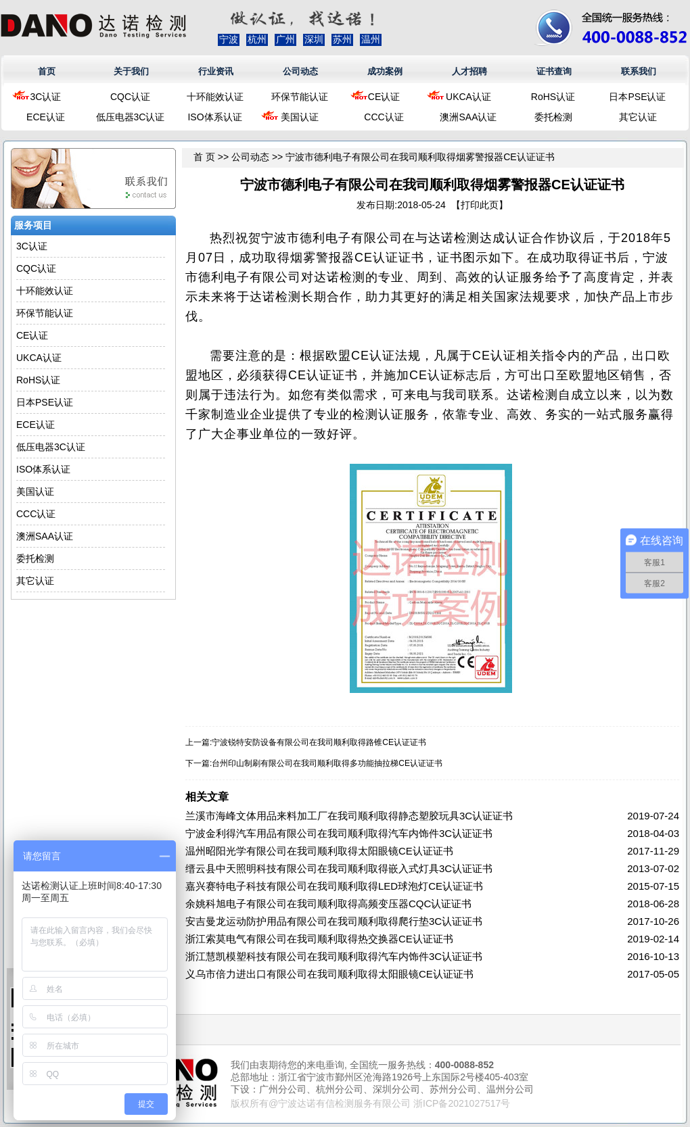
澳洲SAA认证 (468, 117)
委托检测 (553, 117)
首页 (46, 71)
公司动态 (300, 71)
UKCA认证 (468, 96)
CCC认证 (383, 117)
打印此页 (480, 204)
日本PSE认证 (637, 96)
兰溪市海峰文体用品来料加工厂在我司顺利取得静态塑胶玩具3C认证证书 (349, 815)
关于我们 (131, 71)
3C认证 (46, 96)
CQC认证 (130, 96)
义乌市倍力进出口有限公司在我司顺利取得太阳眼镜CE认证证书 (329, 974)
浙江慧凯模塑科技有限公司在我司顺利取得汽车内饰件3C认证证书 (333, 956)
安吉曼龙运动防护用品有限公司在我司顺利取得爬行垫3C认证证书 (333, 921)
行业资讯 (215, 71)
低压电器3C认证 (130, 117)
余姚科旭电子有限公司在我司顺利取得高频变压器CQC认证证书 (328, 903)
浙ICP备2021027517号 (461, 1103)
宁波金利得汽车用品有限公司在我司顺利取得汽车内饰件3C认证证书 (338, 833)
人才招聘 (469, 71)
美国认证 (300, 117)
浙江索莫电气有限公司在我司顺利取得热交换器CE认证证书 (319, 938)
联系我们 (638, 71)
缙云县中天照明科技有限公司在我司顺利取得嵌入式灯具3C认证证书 (338, 868)
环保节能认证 (299, 96)
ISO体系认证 (214, 117)
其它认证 (638, 117)
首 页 (204, 156)
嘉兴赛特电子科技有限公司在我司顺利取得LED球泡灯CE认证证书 (334, 886)
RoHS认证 (553, 96)
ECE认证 (45, 117)
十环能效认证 (215, 96)
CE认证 (384, 96)
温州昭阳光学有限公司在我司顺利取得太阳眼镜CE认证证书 (319, 851)
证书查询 (554, 71)
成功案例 (384, 71)
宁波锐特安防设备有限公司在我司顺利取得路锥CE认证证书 (319, 742)
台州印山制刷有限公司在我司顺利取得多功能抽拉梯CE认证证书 (327, 763)
